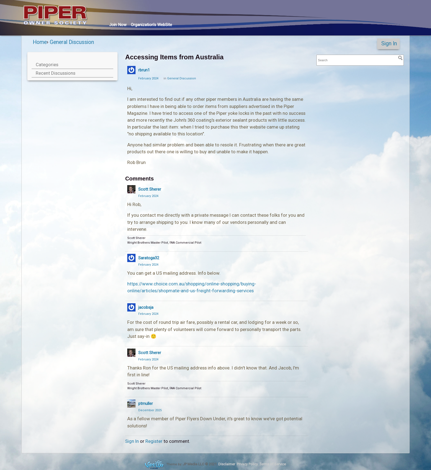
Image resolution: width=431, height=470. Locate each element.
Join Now (117, 24)
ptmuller (145, 403)
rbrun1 (144, 70)
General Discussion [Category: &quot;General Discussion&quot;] (181, 78)
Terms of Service (272, 464)
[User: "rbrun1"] (131, 70)
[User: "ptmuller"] (131, 403)
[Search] (400, 58)
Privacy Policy (247, 464)
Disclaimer (226, 464)
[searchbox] (360, 60)
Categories (47, 64)
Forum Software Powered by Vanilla (154, 464)
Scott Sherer (149, 189)
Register (153, 441)
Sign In (389, 43)
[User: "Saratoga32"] (131, 258)
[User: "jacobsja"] (131, 307)
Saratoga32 (148, 257)
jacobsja (145, 307)
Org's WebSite (151, 24)
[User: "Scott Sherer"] (131, 189)
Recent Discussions (55, 73)
